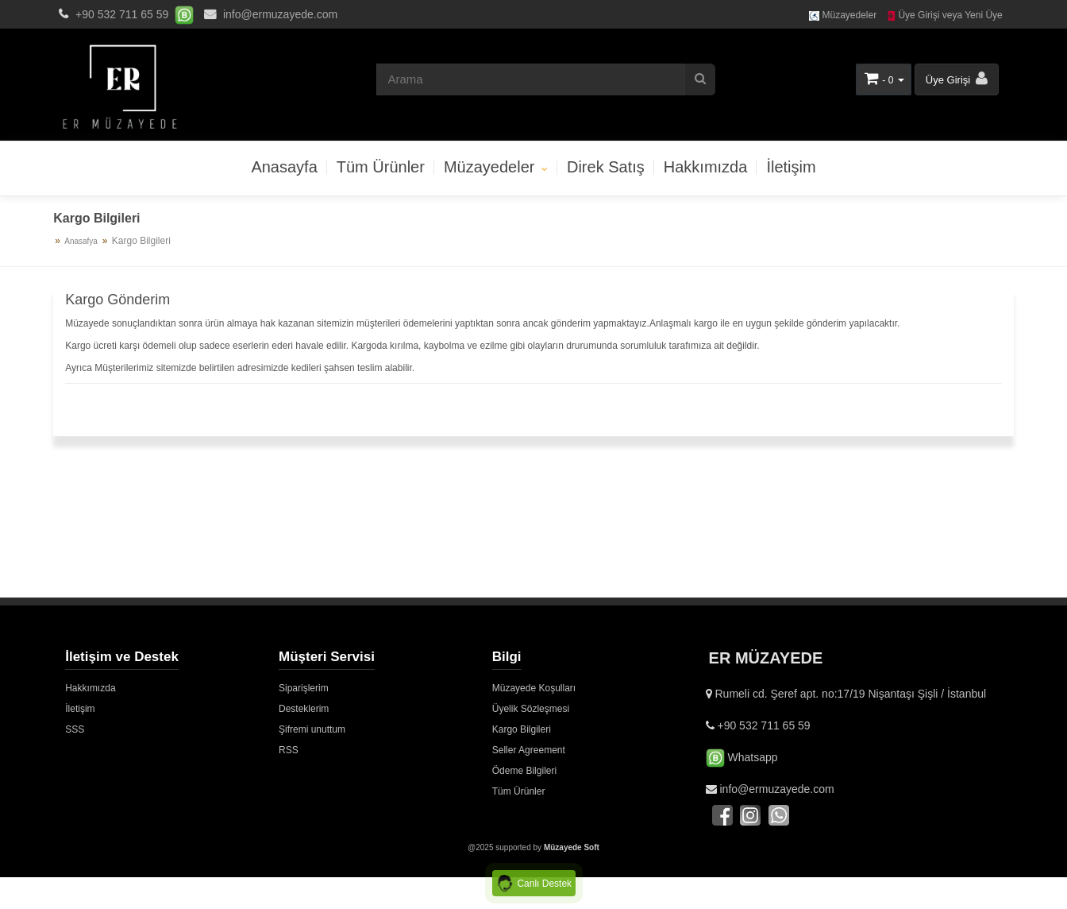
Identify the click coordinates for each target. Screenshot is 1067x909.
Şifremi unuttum (312, 729)
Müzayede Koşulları (534, 688)
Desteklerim (304, 708)
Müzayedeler (842, 15)
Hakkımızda (706, 167)
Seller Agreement (528, 750)
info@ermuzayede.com (268, 14)
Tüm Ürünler (381, 167)
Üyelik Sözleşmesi (530, 708)
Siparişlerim (304, 688)
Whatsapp (742, 757)
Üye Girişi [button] (957, 78)
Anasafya (81, 241)
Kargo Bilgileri (521, 729)
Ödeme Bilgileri (524, 770)
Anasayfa (284, 167)
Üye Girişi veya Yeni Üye (944, 15)
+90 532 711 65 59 (121, 14)
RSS (289, 750)
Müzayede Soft (571, 847)
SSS (74, 729)
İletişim (790, 167)
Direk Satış (606, 167)
